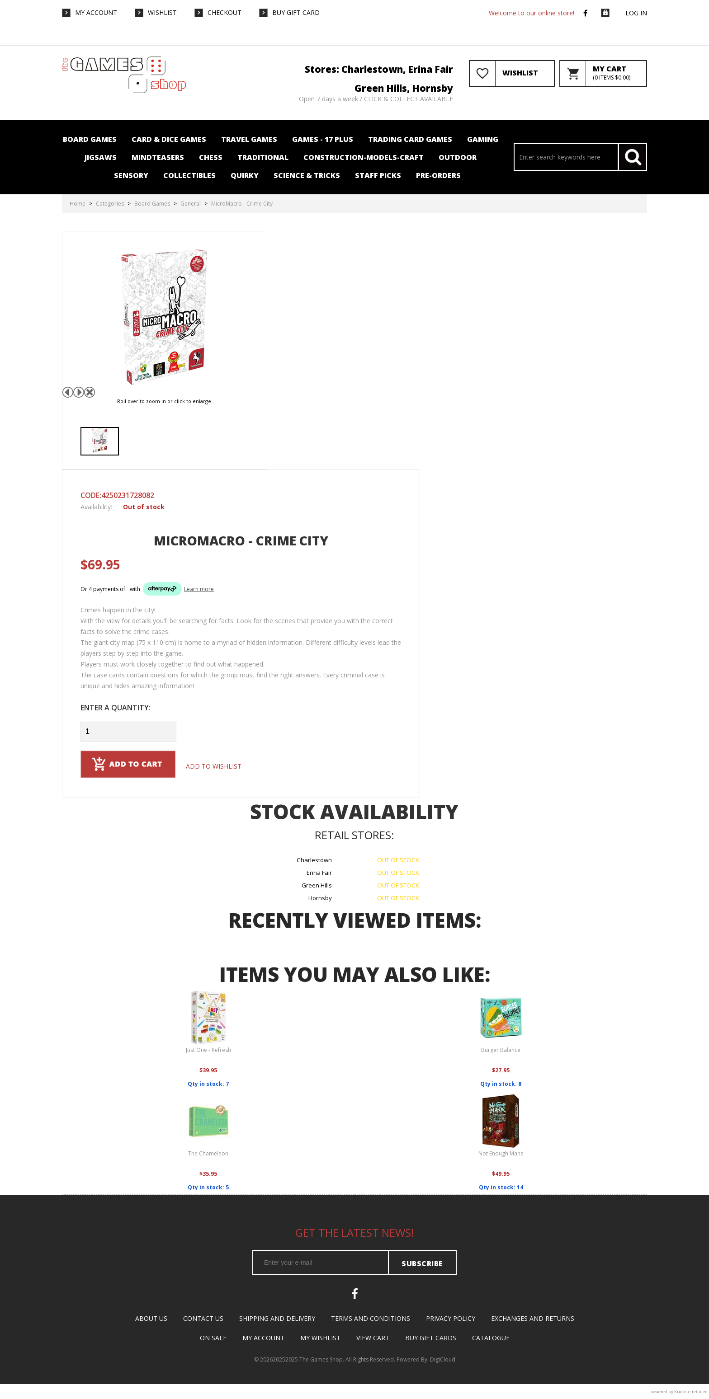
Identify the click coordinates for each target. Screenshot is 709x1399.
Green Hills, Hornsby (403, 88)
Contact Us (203, 1318)
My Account (96, 12)
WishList (162, 12)
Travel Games (249, 139)
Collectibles (189, 175)
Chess (210, 157)
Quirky (245, 175)
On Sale (213, 1337)
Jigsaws (101, 157)
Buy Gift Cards (430, 1337)
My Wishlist (320, 1337)
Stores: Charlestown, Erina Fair (379, 69)
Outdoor (458, 157)
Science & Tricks (307, 175)
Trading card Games (410, 139)
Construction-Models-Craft (363, 157)
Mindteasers (158, 157)
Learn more (199, 589)
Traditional (262, 157)
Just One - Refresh (208, 1050)
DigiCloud (442, 1359)
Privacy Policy (450, 1318)
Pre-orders (438, 175)
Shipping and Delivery (277, 1318)
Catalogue (491, 1337)
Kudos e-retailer (690, 1391)
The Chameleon (208, 1153)
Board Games (90, 139)
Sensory (131, 175)
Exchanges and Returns (532, 1318)
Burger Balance (500, 1050)
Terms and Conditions (370, 1318)
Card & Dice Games (169, 139)
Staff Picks (378, 175)
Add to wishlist (213, 766)
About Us (151, 1318)
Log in (636, 13)
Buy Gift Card (296, 12)
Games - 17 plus (322, 139)
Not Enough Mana (501, 1153)
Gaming (482, 139)
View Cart (372, 1337)
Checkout (224, 12)
